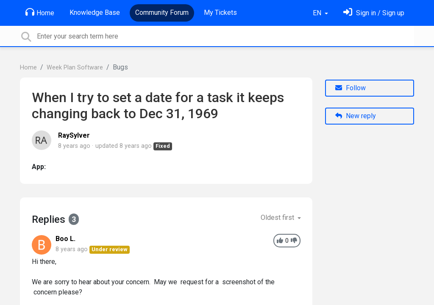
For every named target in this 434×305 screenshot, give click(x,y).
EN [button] (318, 13)
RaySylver (74, 135)
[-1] (294, 241)
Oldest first (278, 218)
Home (39, 12)
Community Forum (162, 12)
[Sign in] (374, 13)
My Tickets (220, 12)
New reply (355, 116)
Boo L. (65, 239)
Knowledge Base (95, 12)
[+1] (280, 241)
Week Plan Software (75, 67)
